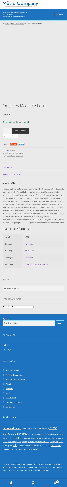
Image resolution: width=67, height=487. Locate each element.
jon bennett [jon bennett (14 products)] (12, 442)
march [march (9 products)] (47, 442)
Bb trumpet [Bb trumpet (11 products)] (45, 429)
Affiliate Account (12, 370)
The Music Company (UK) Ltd (36, 264)
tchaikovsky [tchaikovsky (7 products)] (47, 446)
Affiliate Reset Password (15, 379)
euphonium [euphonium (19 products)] (26, 438)
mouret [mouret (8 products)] (52, 442)
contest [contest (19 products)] (49, 434)
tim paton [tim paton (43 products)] (56, 445)
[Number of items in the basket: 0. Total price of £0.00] (8, 349)
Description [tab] (7, 167)
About (8, 393)
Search (6, 319)
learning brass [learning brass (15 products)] (27, 442)
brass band (11, 156)
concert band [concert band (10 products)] (30, 434)
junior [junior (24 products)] (18, 441)
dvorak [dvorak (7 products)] (54, 434)
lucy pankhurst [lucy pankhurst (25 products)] (38, 441)
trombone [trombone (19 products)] (19, 449)
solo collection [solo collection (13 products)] (23, 446)
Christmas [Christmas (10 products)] (13, 434)
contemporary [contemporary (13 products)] (40, 434)
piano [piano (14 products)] (56, 442)
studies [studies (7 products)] (42, 446)
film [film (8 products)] (37, 438)
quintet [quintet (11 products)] (10, 446)
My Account (11, 483)
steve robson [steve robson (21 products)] (33, 445)
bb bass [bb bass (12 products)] (30, 429)
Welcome (9, 388)
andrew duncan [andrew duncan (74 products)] (12, 428)
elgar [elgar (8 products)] (10, 438)
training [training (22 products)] (6, 449)
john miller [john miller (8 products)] (58, 438)
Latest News (11, 398)
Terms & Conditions (14, 402)
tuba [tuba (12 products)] (25, 449)
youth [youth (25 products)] (36, 449)
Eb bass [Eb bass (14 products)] (59, 434)
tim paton (19, 156)
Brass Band (29, 250)
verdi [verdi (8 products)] (32, 449)
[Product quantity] (7, 131)
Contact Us (10, 407)
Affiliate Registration (14, 375)
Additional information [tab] (12, 174)
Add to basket (21, 131)
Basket (52, 481)
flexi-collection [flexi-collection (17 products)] (44, 438)
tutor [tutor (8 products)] (29, 449)
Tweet (5, 144)
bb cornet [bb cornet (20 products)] (37, 428)
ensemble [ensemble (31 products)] (16, 438)
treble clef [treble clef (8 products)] (12, 449)
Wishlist (9, 384)
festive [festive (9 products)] (33, 438)
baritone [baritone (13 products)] (24, 428)
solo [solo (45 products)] (15, 445)
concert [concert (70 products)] (21, 434)
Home (7, 24)
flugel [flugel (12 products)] (52, 438)
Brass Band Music (17, 24)
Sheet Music (29, 244)
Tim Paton (29, 257)
